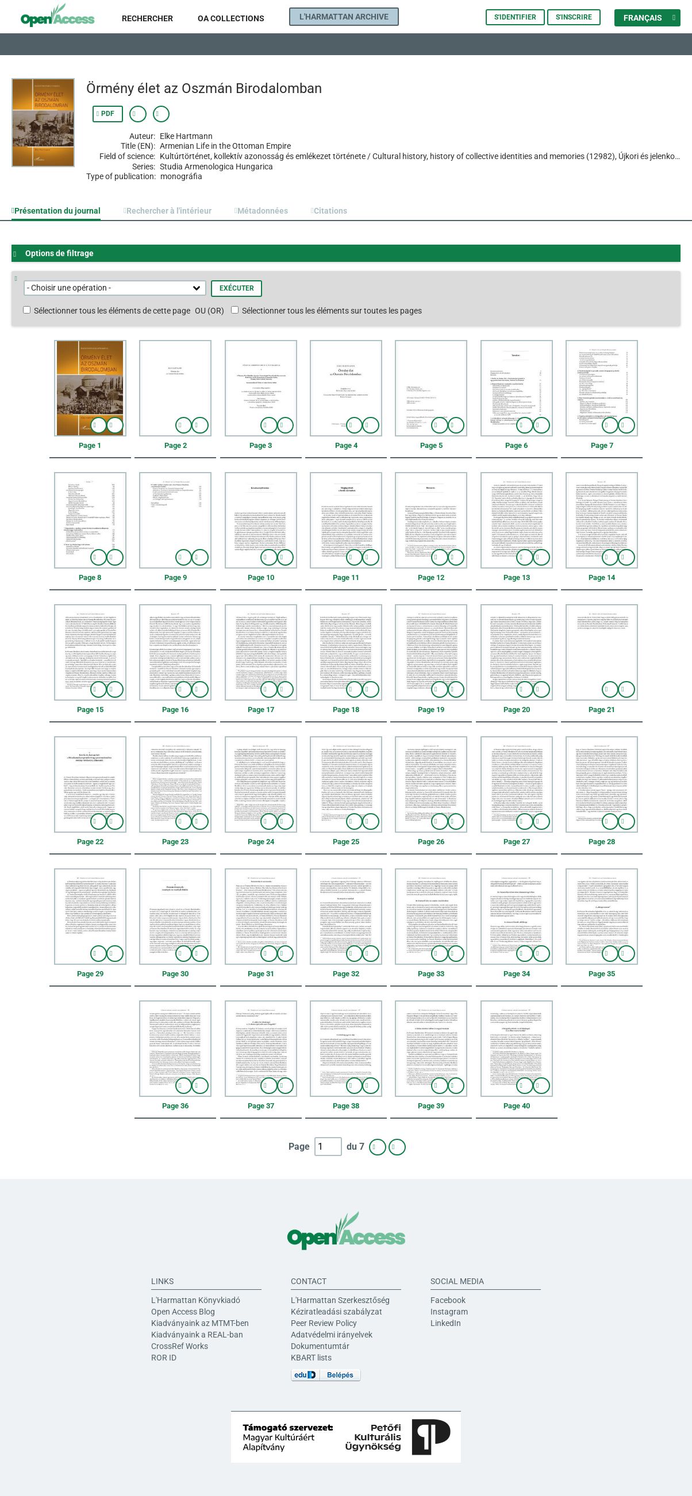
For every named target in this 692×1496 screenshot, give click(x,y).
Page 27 (516, 841)
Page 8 (90, 577)
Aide (20, 279)
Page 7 (602, 445)
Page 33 (431, 973)
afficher (98, 425)
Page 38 (346, 1105)
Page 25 (346, 841)
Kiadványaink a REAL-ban (197, 1334)
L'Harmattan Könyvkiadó (195, 1300)
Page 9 (175, 577)
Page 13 (516, 577)
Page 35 (602, 973)
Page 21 (602, 709)
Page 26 (431, 841)
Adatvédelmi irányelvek (331, 1334)
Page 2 (175, 445)
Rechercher (147, 18)
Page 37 (261, 1105)
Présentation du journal (57, 210)
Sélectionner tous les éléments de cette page (112, 310)
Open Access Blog (183, 1311)
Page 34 (516, 973)
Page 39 (431, 1105)
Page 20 (516, 709)
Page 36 (175, 1105)
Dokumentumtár (320, 1346)
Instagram (449, 1311)
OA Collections (231, 18)
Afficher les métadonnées (138, 114)
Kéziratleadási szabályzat (336, 1311)
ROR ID (163, 1357)
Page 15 (90, 709)
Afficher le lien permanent (161, 114)
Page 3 (260, 445)
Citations (330, 210)
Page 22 (90, 841)
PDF (107, 114)
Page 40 (516, 1105)
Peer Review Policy (324, 1323)
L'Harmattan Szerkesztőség (340, 1300)
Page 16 (175, 709)
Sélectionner (115, 425)
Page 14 (602, 577)
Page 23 (175, 841)
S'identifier (515, 17)
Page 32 (346, 973)
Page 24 (261, 841)
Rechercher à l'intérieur (169, 210)
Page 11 (346, 577)
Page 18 (346, 709)
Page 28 (602, 841)
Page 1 (90, 445)
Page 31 (261, 973)
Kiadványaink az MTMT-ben (200, 1323)
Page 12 (431, 577)
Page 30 (175, 973)
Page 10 (261, 577)
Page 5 (431, 445)
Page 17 (261, 709)
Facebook (448, 1300)
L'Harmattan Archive (344, 16)
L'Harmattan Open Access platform (66, 17)
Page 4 (346, 445)
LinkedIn (445, 1323)
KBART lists (311, 1357)
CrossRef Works (179, 1346)
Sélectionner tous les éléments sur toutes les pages (332, 310)
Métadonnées (262, 210)
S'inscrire (574, 17)
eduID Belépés (326, 1375)
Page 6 (516, 445)
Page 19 (431, 709)
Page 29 (90, 973)
